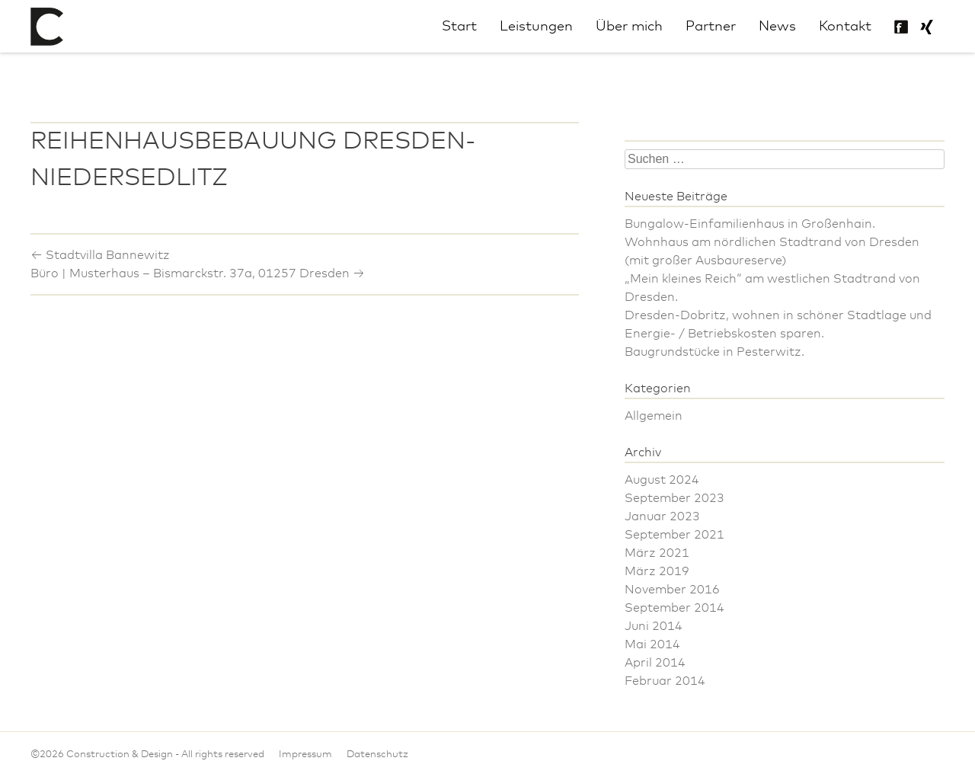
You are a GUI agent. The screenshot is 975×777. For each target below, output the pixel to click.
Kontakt (845, 27)
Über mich (629, 27)
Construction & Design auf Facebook (901, 27)
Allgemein (653, 416)
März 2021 (657, 553)
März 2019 (657, 571)
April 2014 (655, 663)
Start (459, 27)
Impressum (305, 754)
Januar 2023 (662, 516)
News (777, 27)
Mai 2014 (652, 644)
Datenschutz (377, 754)
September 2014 (674, 608)
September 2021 (674, 535)
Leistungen (536, 27)
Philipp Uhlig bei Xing (926, 27)
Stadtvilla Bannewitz (100, 255)
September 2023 (674, 498)
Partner (711, 27)
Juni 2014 (653, 626)
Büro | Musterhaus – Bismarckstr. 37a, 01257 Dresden (197, 273)
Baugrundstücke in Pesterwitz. (714, 352)
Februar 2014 (665, 681)
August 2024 (662, 480)
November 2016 (672, 590)
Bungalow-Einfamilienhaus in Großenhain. (750, 224)
